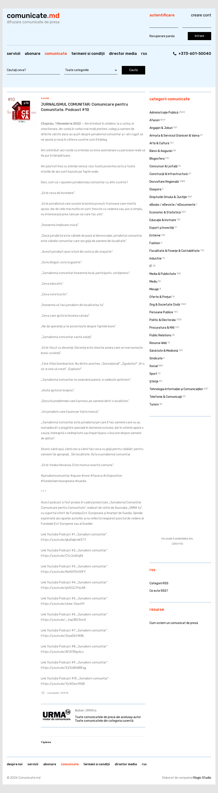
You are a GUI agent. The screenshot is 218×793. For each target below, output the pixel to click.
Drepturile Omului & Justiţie (168, 197)
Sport (153, 374)
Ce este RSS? (158, 591)
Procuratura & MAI (161, 327)
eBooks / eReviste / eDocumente (172, 205)
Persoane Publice (161, 312)
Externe (155, 235)
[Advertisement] (176, 447)
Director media (123, 53)
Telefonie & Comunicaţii (165, 397)
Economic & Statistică (165, 212)
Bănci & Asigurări (160, 151)
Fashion (154, 243)
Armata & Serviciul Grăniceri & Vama (174, 135)
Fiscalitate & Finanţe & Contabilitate (174, 251)
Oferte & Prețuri (160, 297)
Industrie (155, 258)
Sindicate (156, 358)
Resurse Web (158, 343)
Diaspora (155, 189)
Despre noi (15, 764)
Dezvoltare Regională (164, 182)
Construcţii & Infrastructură (168, 174)
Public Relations (160, 335)
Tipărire (46, 742)
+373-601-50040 (194, 53)
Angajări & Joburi (161, 128)
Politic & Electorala (162, 320)
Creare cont (201, 15)
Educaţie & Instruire (162, 220)
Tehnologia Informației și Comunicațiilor (176, 389)
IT (150, 266)
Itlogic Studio (202, 778)
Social (45, 98)
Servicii (13, 53)
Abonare (32, 53)
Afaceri (154, 120)
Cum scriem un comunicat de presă (173, 623)
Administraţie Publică (163, 112)
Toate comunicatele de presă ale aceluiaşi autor (108, 717)
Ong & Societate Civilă (164, 304)
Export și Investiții (161, 228)
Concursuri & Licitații (163, 166)
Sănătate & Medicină (163, 351)
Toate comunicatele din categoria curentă (104, 721)
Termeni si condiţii (88, 53)
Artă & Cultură (159, 143)
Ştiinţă (153, 381)
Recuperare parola (162, 36)
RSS (144, 53)
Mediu (153, 281)
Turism (154, 404)
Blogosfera (157, 158)
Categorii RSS (158, 583)
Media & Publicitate (162, 274)
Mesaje (154, 289)
